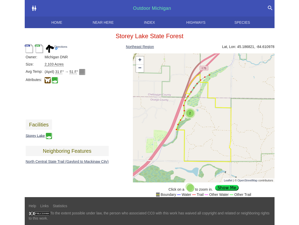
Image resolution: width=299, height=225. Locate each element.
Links (44, 206)
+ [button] (139, 60)
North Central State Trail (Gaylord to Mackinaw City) (67, 161)
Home (57, 22)
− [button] (139, 68)
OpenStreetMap (247, 180)
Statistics (60, 206)
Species (242, 22)
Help (32, 206)
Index (149, 22)
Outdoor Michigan (152, 8)
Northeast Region (140, 47)
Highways (196, 22)
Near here (103, 22)
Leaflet (228, 180)
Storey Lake (35, 135)
